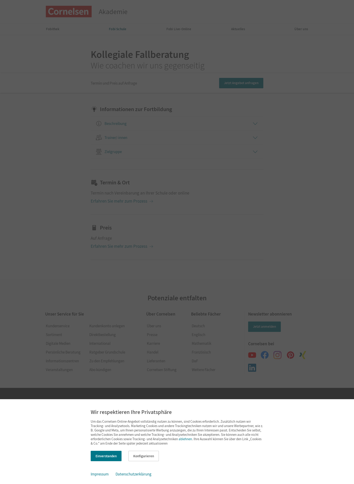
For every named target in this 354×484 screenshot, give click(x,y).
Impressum (100, 474)
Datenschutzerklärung (133, 474)
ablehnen (185, 439)
